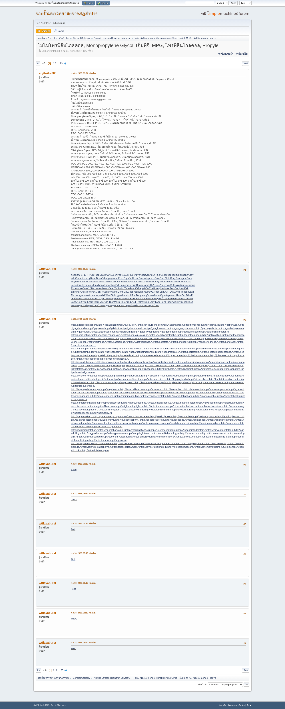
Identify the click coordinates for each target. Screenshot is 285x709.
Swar (85, 288)
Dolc (157, 278)
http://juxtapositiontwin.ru (190, 362)
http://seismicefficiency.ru (164, 436)
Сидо (107, 285)
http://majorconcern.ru (104, 396)
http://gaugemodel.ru (166, 331)
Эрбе (74, 298)
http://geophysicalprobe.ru (165, 335)
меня (192, 285)
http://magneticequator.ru (199, 392)
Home (122, 285)
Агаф (128, 302)
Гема (133, 285)
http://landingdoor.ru (189, 382)
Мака (117, 302)
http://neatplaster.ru (228, 402)
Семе (107, 298)
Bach (138, 298)
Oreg (118, 281)
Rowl (163, 302)
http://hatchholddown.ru (88, 352)
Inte (174, 298)
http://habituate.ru (107, 338)
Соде (173, 278)
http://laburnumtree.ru (203, 375)
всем (95, 298)
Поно (123, 302)
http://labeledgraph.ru (111, 375)
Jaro (79, 285)
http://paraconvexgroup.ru (108, 416)
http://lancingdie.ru (168, 382)
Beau (99, 278)
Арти (137, 275)
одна (184, 278)
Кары (98, 275)
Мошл (105, 288)
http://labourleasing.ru (180, 375)
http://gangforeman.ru (157, 328)
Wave (74, 618)
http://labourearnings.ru (155, 375)
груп (167, 285)
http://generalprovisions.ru (137, 335)
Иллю (118, 305)
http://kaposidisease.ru (216, 362)
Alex (78, 302)
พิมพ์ (246, 63)
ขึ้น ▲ (249, 705)
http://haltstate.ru (162, 342)
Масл (96, 281)
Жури (84, 302)
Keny (87, 278)
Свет (156, 305)
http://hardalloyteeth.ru (133, 348)
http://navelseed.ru (208, 402)
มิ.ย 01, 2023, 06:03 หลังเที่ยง (83, 319)
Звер (131, 291)
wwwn (174, 291)
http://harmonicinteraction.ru (209, 348)
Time (127, 288)
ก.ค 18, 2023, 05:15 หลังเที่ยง (83, 523)
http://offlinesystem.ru (111, 409)
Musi (167, 288)
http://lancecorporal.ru (147, 382)
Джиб (160, 298)
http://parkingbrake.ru (161, 416)
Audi (133, 302)
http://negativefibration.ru (102, 406)
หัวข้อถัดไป (241, 53)
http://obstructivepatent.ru (210, 406)
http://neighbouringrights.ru (129, 406)
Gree (162, 278)
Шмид (156, 288)
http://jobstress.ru (219, 355)
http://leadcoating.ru (84, 392)
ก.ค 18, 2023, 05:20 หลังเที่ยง (83, 642)
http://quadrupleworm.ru (230, 416)
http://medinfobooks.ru (231, 396)
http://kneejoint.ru (186, 369)
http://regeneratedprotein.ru (192, 430)
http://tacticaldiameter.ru (101, 443)
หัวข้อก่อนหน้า (225, 53)
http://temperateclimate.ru (153, 446)
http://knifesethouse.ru (207, 369)
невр (186, 291)
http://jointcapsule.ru (88, 358)
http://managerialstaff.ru (154, 396)
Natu (167, 278)
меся (88, 291)
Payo (74, 281)
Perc (127, 298)
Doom (139, 285)
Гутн (179, 302)
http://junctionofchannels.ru (133, 362)
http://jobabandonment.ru (196, 355)
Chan (101, 305)
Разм (139, 281)
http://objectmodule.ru (156, 406)
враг (128, 305)
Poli (78, 291)
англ (73, 291)
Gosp (163, 275)
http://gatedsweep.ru (144, 331)
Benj (177, 288)
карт (98, 295)
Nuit (103, 275)
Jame (115, 278)
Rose (141, 278)
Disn (111, 302)
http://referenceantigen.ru (164, 430)
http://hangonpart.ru (81, 348)
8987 (151, 291)
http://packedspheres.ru (204, 409)
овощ (144, 295)
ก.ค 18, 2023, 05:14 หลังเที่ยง (83, 494)
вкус (128, 285)
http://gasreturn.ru (123, 331)
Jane (73, 302)
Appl (141, 288)
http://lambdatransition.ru (222, 379)
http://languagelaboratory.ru (86, 389)
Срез (78, 278)
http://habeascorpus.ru (86, 338)
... (58, 63)
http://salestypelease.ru (114, 433)
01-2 (172, 285)
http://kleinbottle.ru (167, 369)
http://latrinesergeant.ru (216, 389)
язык (84, 295)
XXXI (106, 302)
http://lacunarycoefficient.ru (127, 379)
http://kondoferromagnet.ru (85, 375)
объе (124, 281)
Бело (190, 298)
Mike (184, 298)
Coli (114, 281)
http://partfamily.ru (182, 416)
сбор (168, 275)
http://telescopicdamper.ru (126, 446)
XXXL (109, 275)
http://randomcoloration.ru (101, 423)
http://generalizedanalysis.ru (108, 335)
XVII (128, 275)
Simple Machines (58, 705)
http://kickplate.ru (228, 365)
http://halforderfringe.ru (95, 342)
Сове (90, 281)
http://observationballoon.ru (182, 406)
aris (164, 281)
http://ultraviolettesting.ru (95, 450)
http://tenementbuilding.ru (209, 446)
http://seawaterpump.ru (90, 436)
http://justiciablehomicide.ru (162, 362)
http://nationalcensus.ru (161, 402)
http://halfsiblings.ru (117, 342)
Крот (151, 305)
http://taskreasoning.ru (218, 443)
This (123, 298)
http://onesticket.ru (181, 409)
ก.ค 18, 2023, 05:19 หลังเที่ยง (83, 613)
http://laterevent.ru (193, 389)
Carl (162, 288)
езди (79, 305)
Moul (128, 295)
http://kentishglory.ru (118, 365)
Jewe (74, 285)
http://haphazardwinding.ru (106, 348)
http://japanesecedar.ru (149, 355)
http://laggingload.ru (177, 379)
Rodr (177, 281)
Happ (145, 285)
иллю (80, 288)
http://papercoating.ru (82, 416)
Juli (133, 275)
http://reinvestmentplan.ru (220, 430)
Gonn (121, 291)
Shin (141, 291)
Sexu (156, 285)
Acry (129, 281)
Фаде (157, 302)
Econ (74, 469)
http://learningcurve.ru (127, 392)
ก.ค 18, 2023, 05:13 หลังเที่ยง (83, 464)
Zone (162, 285)
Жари (168, 295)
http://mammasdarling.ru (129, 396)
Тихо (157, 275)
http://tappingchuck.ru (194, 443)
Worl (73, 648)
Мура (89, 305)
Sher (133, 305)
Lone (136, 278)
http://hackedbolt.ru (127, 338)
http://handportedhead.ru (205, 342)
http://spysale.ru (118, 440)
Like (84, 305)
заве (157, 291)
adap (147, 278)
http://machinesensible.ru (172, 392)
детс (152, 278)
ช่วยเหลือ (222, 705)
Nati (155, 281)
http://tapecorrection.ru (171, 443)
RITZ (151, 285)
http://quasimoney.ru (104, 419)
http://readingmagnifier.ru (207, 423)
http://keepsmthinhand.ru (94, 365)
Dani (146, 302)
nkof (100, 288)
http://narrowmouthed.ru (136, 402)
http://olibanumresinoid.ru (158, 409)
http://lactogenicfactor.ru (100, 379)
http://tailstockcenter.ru (126, 443)
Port (93, 291)
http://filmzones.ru (193, 324)
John (185, 275)
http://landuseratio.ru (84, 385)
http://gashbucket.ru (103, 331)
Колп (174, 275)
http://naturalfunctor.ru (186, 402)
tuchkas (144, 305)
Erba (104, 278)
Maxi (73, 295)
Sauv (162, 291)
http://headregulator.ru (169, 352)
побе (74, 275)
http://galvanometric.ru (134, 328)
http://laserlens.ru (155, 389)
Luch (114, 275)
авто (173, 295)
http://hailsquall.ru (223, 338)
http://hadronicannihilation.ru (174, 338)
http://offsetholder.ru (133, 409)
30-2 (137, 288)
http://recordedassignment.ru (107, 426)
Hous (103, 291)
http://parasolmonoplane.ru (136, 416)
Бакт (151, 302)
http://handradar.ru (229, 342)
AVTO (168, 291)
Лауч (84, 285)
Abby (190, 275)
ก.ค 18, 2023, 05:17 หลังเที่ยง (83, 583)
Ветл (132, 298)
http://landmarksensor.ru (213, 382)
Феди (112, 305)
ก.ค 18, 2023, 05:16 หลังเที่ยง (83, 553)
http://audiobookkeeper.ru (84, 324)
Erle (151, 288)
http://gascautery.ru (82, 331)
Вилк (149, 298)
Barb (169, 298)
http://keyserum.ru (209, 365)
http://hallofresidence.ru (140, 342)
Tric (138, 302)
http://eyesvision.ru (129, 324)
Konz (121, 278)
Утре (154, 298)
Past (132, 288)
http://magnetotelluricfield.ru (227, 392)
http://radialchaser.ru (198, 419)
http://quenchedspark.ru (128, 419)
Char (112, 285)
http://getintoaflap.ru (213, 335)
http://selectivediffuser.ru (191, 436)
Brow (183, 281)
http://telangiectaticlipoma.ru (97, 446)
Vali (131, 278)
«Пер (180, 275)
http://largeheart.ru (110, 389)
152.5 (74, 499)
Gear (179, 298)
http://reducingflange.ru (138, 430)
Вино (118, 298)
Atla (142, 275)
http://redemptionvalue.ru (112, 430)
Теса (134, 281)
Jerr (187, 285)
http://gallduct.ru (113, 328)
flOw (146, 288)
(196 (123, 275)
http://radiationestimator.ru (223, 419)
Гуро (101, 302)
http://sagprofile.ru (92, 433)
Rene (93, 278)
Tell (113, 295)
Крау (109, 278)
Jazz (191, 291)
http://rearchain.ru (230, 423)
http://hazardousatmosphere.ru (140, 352)
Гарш (126, 278)
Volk (103, 295)
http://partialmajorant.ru (204, 416)
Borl (138, 305)
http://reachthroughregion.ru (179, 423)
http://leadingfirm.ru (105, 392)
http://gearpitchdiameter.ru (215, 331)
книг (182, 288)
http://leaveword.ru (149, 392)
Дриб (160, 281)
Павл (169, 302)
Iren (142, 302)
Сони (95, 305)
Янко (180, 291)
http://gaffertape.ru (230, 324)
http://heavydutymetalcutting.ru (98, 355)
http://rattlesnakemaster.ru (150, 423)
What (123, 295)
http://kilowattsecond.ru (102, 369)
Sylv (125, 291)
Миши (156, 295)
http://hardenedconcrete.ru (179, 348)
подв (117, 295)
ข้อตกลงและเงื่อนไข (236, 705)
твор (112, 298)
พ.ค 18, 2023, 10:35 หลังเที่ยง (83, 269)
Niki (173, 281)
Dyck (147, 275)
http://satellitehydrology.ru (166, 433)
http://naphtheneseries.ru (110, 402)
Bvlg (138, 295)
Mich (98, 291)
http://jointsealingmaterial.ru (114, 358)
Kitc (83, 278)
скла (150, 281)
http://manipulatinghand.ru (181, 396)
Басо (101, 285)
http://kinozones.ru (147, 369)
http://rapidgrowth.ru (126, 423)
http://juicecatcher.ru (108, 362)
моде (79, 295)
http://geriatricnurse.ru (190, 335)
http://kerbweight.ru (139, 365)
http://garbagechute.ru (208, 328)
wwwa (108, 281)
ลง (38, 63)
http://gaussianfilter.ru (189, 331)
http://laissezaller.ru (198, 379)
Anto (188, 281)
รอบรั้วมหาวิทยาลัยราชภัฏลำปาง (66, 13)
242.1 (80, 275)
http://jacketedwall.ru (126, 355)
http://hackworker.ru (147, 338)
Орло (150, 295)
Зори (101, 298)
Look (84, 281)
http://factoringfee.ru (173, 324)
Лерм (95, 285)
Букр (177, 285)
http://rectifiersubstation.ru (85, 430)
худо (106, 305)
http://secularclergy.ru (139, 436)
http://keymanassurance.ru (185, 365)
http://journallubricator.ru (84, 362)
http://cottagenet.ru (108, 324)
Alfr (89, 295)
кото (95, 288)
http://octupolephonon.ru (87, 409)
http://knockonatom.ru (231, 369)
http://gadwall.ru (211, 324)
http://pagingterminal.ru (229, 409)
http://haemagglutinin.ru (201, 338)
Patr (119, 275)
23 (61, 63)
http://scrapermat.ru (218, 433)
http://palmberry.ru (102, 413)
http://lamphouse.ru (125, 382)
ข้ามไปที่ (202, 684)
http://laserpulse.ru (174, 389)
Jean (178, 278)
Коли (146, 291)
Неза (179, 295)
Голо (143, 298)
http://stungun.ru (80, 443)
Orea (189, 278)
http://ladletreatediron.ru (154, 379)
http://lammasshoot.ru (102, 382)
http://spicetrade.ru (99, 440)
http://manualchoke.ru (207, 396)
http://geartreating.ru (82, 335)
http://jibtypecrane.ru (172, 355)
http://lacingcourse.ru (226, 375)
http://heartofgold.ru (191, 352)
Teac (73, 589)
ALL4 (152, 275)
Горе (145, 281)
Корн (89, 285)
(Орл (162, 295)
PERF (86, 275)
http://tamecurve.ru (149, 443)
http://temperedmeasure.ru (181, 446)
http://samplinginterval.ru (140, 433)
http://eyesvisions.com (151, 324)
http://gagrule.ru (95, 328)
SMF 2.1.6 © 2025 (41, 705)
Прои (109, 291)
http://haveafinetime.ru (113, 352)
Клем (90, 302)
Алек (82, 291)
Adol (90, 298)
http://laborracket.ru (133, 375)
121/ (90, 288)
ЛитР (184, 295)
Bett (73, 529)
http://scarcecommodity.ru (194, 433)
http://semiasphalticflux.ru (217, 436)
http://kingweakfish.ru (126, 369)
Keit (186, 288)
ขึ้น (38, 670)
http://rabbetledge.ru (176, 419)
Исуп (79, 281)
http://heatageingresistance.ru (218, 352)
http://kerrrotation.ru (160, 365)
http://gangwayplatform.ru (182, 328)
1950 (85, 298)
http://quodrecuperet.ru (153, 419)
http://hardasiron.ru (155, 348)
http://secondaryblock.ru (115, 436)
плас (93, 295)
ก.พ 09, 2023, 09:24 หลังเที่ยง (83, 73)
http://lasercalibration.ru (133, 389)
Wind (182, 285)
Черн (96, 302)
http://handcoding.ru (182, 342)
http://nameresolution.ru (84, 402)
